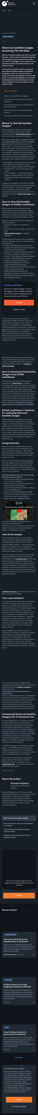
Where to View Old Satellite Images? (16, 96)
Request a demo (19, 309)
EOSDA (8, 3)
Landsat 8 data (21, 559)
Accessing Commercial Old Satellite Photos (18, 116)
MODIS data (17, 383)
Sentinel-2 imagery (23, 687)
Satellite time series (9, 592)
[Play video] (19, 510)
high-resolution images (12, 233)
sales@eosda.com (8, 764)
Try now (19, 303)
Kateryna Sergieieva (20, 783)
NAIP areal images (24, 194)
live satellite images (23, 134)
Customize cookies (19, 1106)
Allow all (19, 1100)
